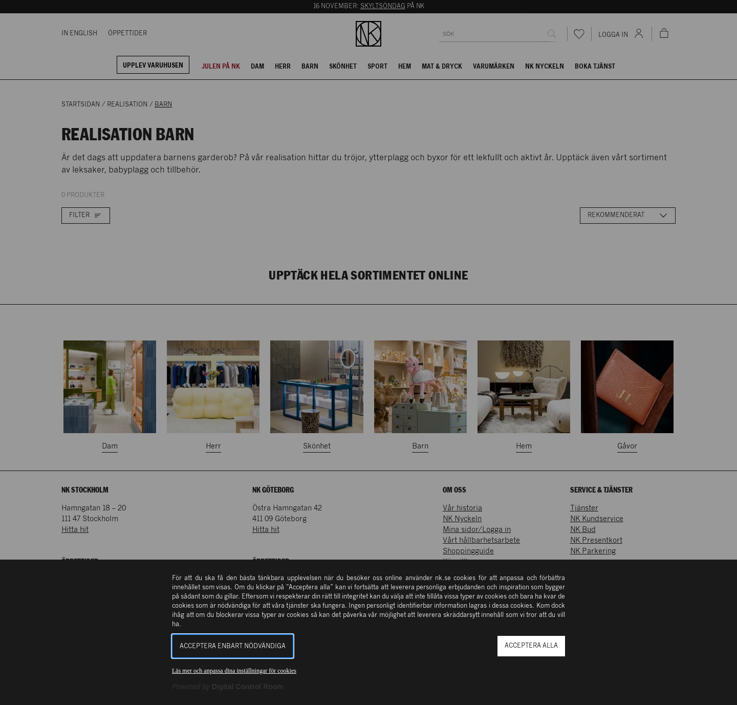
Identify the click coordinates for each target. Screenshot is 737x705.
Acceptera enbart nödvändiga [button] (233, 646)
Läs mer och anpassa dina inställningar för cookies (234, 670)
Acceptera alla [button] (531, 646)
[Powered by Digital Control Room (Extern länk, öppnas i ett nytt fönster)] (228, 686)
